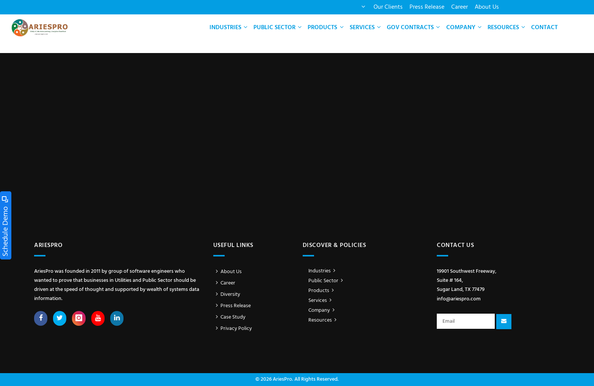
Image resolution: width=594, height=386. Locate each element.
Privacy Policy (232, 328)
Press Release (427, 7)
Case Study (229, 317)
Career (459, 7)
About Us (487, 7)
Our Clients (388, 7)
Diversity (227, 294)
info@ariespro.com (459, 299)
